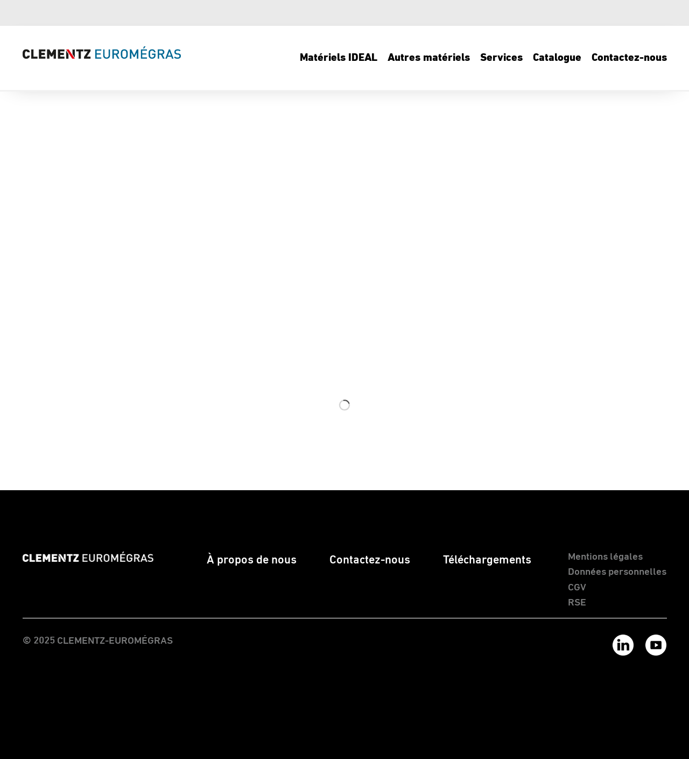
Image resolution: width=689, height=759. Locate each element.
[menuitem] (338, 58)
